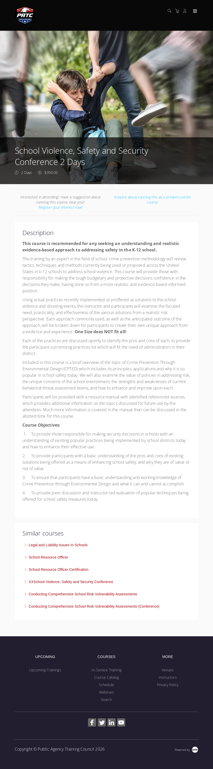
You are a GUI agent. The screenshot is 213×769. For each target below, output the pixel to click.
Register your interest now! (61, 207)
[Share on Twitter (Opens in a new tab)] (102, 723)
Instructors (168, 677)
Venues (168, 669)
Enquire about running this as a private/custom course (152, 200)
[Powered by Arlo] (186, 749)
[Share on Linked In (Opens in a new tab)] (111, 723)
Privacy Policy (167, 684)
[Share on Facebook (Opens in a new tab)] (92, 723)
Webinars (106, 692)
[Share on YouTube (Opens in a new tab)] (121, 723)
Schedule (106, 684)
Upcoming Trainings (45, 669)
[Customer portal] (186, 10)
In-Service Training (106, 669)
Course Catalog (106, 677)
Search (106, 699)
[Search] (170, 10)
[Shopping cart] (178, 10)
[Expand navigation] (194, 11)
